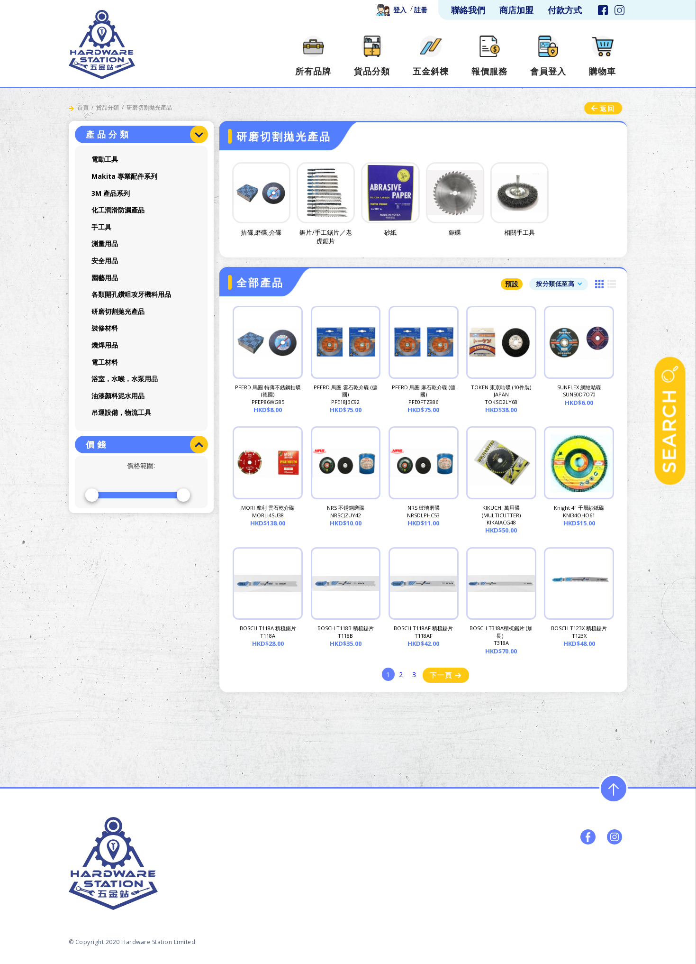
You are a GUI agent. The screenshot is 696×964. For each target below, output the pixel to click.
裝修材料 (104, 327)
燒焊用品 (104, 344)
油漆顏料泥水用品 (118, 395)
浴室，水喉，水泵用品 (124, 378)
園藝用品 (104, 277)
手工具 (101, 226)
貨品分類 (107, 107)
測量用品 (104, 243)
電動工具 (104, 159)
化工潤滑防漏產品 (118, 209)
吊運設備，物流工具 (121, 412)
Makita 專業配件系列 (124, 176)
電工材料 (104, 362)
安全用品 (104, 260)
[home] (102, 44)
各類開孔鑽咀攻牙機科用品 (131, 294)
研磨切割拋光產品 (118, 311)
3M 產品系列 (110, 193)
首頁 (83, 107)
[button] (558, 284)
